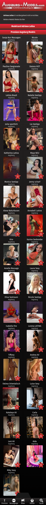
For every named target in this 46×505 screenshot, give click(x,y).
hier (23, 19)
